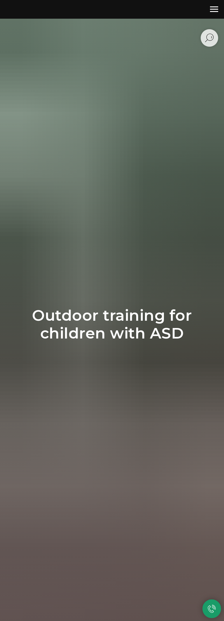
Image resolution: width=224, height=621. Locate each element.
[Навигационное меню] (214, 9)
